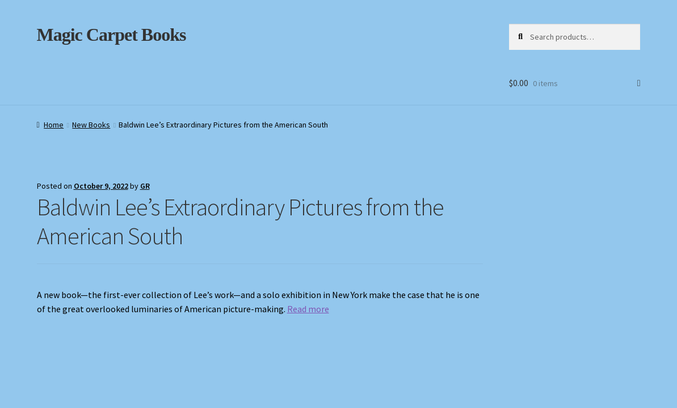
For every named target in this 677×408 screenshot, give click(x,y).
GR (145, 186)
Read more (308, 308)
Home (54, 125)
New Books (91, 125)
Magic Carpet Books (111, 34)
